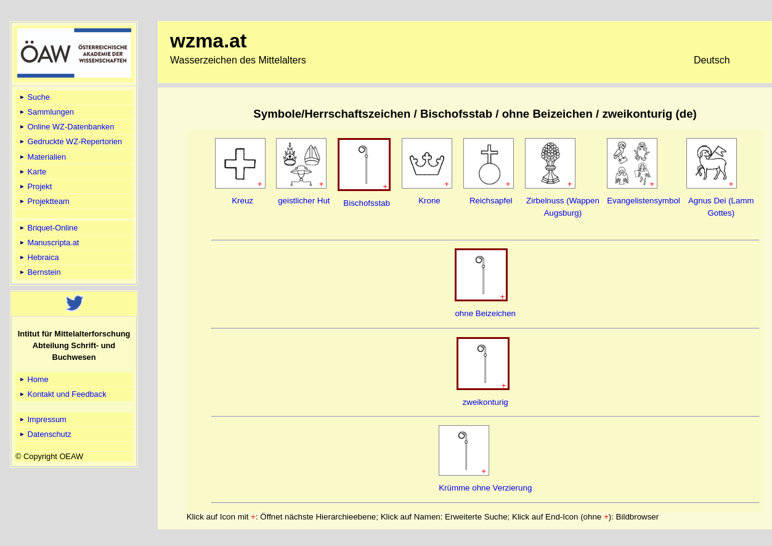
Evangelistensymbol (643, 200)
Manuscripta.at (48, 242)
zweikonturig (485, 402)
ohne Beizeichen (485, 313)
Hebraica (38, 257)
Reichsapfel (491, 200)
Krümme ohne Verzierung (485, 487)
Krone (429, 200)
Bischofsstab (366, 203)
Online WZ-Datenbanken (66, 126)
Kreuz (242, 200)
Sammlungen (46, 111)
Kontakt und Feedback (62, 394)
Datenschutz (44, 434)
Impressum (42, 419)
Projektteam (44, 201)
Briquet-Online (48, 227)
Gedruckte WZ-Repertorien (70, 141)
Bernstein (39, 272)
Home (33, 379)
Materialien (42, 156)
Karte (32, 171)
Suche (34, 97)
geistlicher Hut (304, 200)
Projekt (35, 186)
